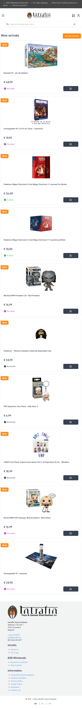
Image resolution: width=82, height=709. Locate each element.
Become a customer (19, 662)
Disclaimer (15, 687)
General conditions (18, 678)
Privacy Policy (17, 681)
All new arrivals (72, 36)
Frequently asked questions (22, 675)
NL (43, 704)
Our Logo (15, 652)
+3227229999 (14, 635)
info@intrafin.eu (14, 637)
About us (14, 649)
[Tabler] (39, 15)
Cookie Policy (16, 684)
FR (50, 704)
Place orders (16, 665)
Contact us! (15, 690)
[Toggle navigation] (3, 15)
